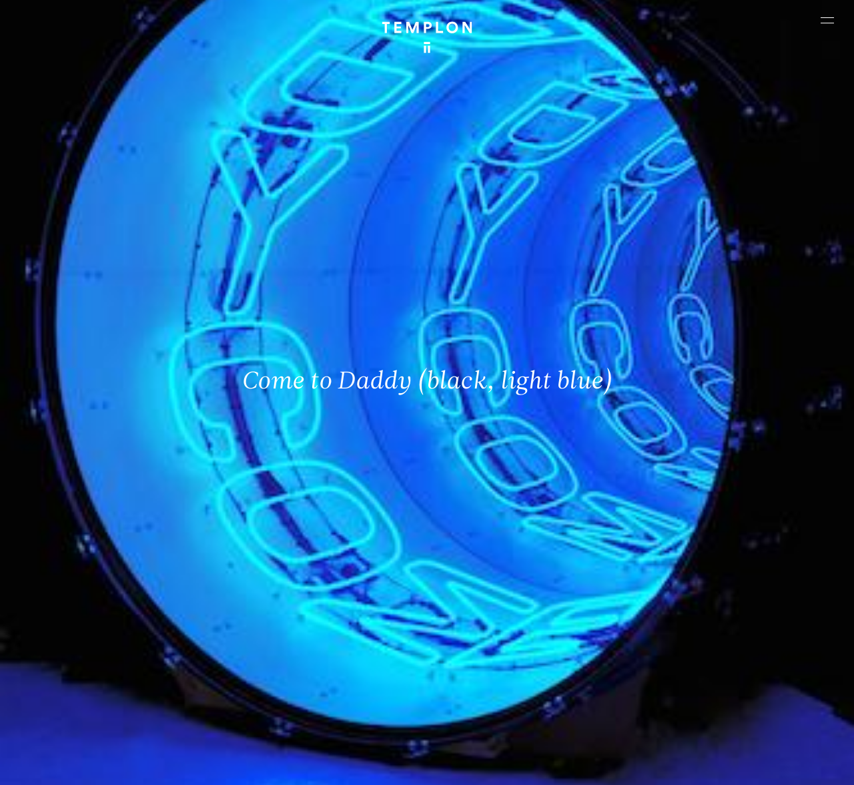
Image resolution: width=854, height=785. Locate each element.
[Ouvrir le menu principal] (827, 20)
